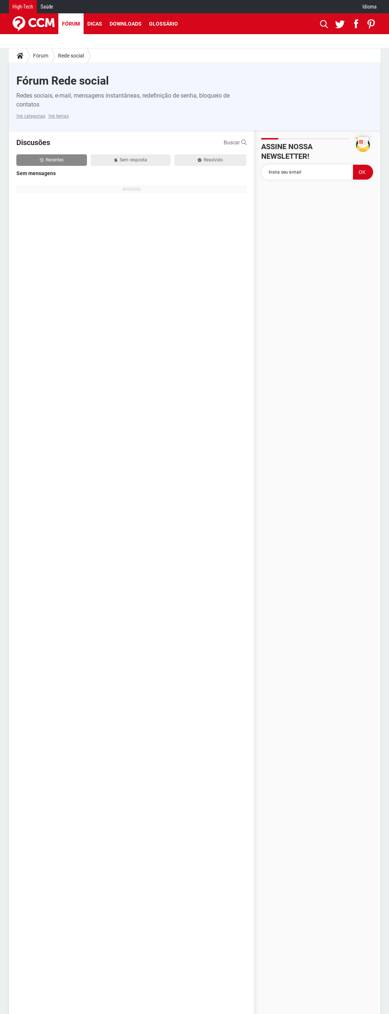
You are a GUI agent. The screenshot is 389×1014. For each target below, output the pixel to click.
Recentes (52, 160)
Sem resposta (130, 160)
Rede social (71, 56)
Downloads (126, 24)
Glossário (163, 24)
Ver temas (58, 116)
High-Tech (23, 7)
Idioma (370, 7)
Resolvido (210, 160)
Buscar (235, 142)
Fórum (71, 24)
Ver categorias (30, 116)
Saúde (46, 7)
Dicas (94, 24)
